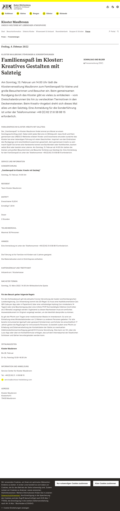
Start (3, 31)
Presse (87, 31)
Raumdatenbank (62, 31)
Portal (112, 31)
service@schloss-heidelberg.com (18, 380)
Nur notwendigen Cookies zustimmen (72, 483)
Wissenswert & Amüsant (45, 31)
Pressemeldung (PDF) (94, 63)
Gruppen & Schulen (76, 31)
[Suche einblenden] (118, 31)
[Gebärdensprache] (113, 7)
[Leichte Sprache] (108, 7)
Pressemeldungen (13, 37)
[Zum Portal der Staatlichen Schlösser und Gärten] (16, 6)
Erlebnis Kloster (28, 31)
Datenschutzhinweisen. (10, 495)
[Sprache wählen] (118, 7)
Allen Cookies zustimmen (105, 483)
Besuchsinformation (14, 31)
